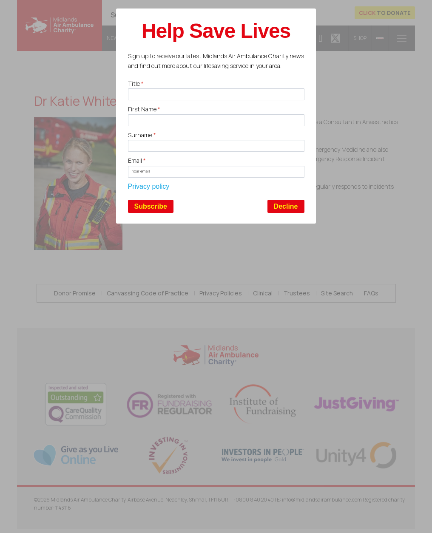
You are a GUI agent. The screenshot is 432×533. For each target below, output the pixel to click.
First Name (144, 109)
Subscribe (150, 206)
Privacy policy (149, 186)
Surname (142, 135)
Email (137, 160)
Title (136, 83)
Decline (286, 206)
